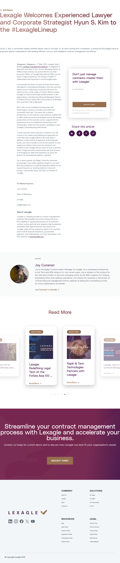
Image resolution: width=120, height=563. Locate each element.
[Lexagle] (27, 512)
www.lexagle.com (36, 237)
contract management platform (35, 67)
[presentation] (90, 96)
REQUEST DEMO (60, 460)
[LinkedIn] (10, 521)
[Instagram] (16, 521)
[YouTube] (33, 521)
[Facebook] (21, 521)
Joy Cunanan (19, 37)
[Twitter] (27, 521)
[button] (52, 394)
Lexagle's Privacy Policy (81, 113)
